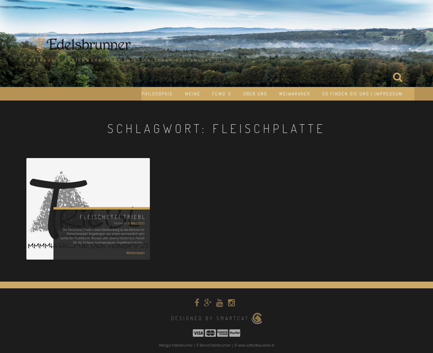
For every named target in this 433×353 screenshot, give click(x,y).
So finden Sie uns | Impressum (362, 94)
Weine (192, 94)
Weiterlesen (135, 253)
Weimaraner (295, 94)
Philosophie (157, 94)
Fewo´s (221, 94)
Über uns (255, 94)
